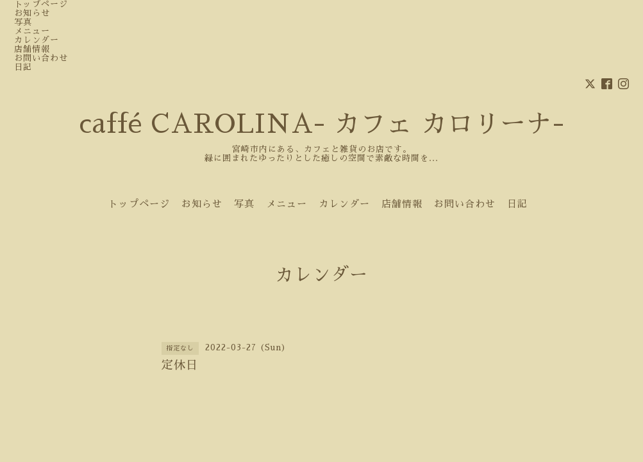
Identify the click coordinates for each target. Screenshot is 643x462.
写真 (23, 22)
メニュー (32, 31)
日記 (23, 67)
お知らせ (32, 13)
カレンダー (36, 40)
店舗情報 (32, 49)
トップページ (41, 4)
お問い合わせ (41, 58)
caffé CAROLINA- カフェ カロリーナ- (322, 124)
